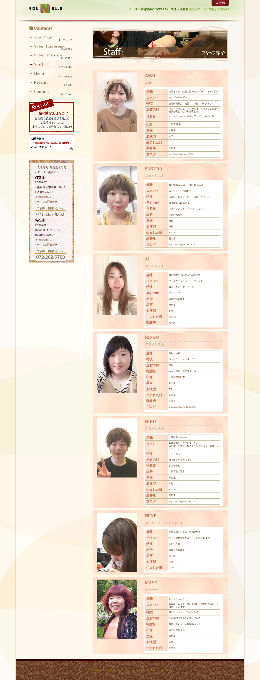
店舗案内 (111, 670)
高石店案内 (51, 55)
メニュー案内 (51, 73)
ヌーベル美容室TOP (95, 670)
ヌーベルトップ (51, 37)
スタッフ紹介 (51, 64)
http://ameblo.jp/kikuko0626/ (182, 244)
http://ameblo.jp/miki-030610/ (182, 407)
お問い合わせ (51, 91)
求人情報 (51, 82)
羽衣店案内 (51, 46)
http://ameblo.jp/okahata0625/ (182, 501)
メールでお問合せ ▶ (46, 201)
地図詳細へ (44, 197)
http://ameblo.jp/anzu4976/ (181, 154)
